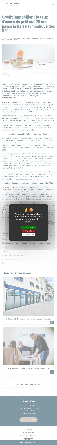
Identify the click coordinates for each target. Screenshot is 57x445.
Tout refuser (28, 231)
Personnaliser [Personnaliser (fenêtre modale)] (28, 235)
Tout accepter (28, 227)
